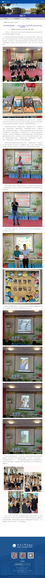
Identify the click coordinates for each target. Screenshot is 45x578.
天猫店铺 (22, 555)
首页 (8, 22)
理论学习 (28, 18)
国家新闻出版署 (18, 564)
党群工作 (12, 22)
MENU (42, 1)
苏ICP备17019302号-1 (32, 576)
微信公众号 (31, 555)
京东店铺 (14, 555)
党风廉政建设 (17, 18)
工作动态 (5, 18)
